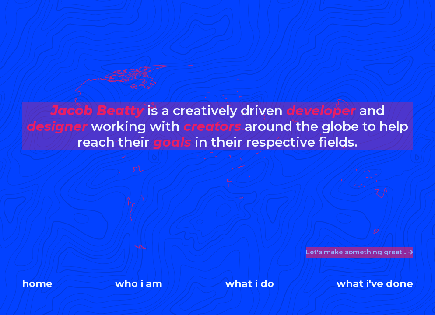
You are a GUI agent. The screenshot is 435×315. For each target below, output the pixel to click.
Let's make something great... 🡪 (359, 252)
